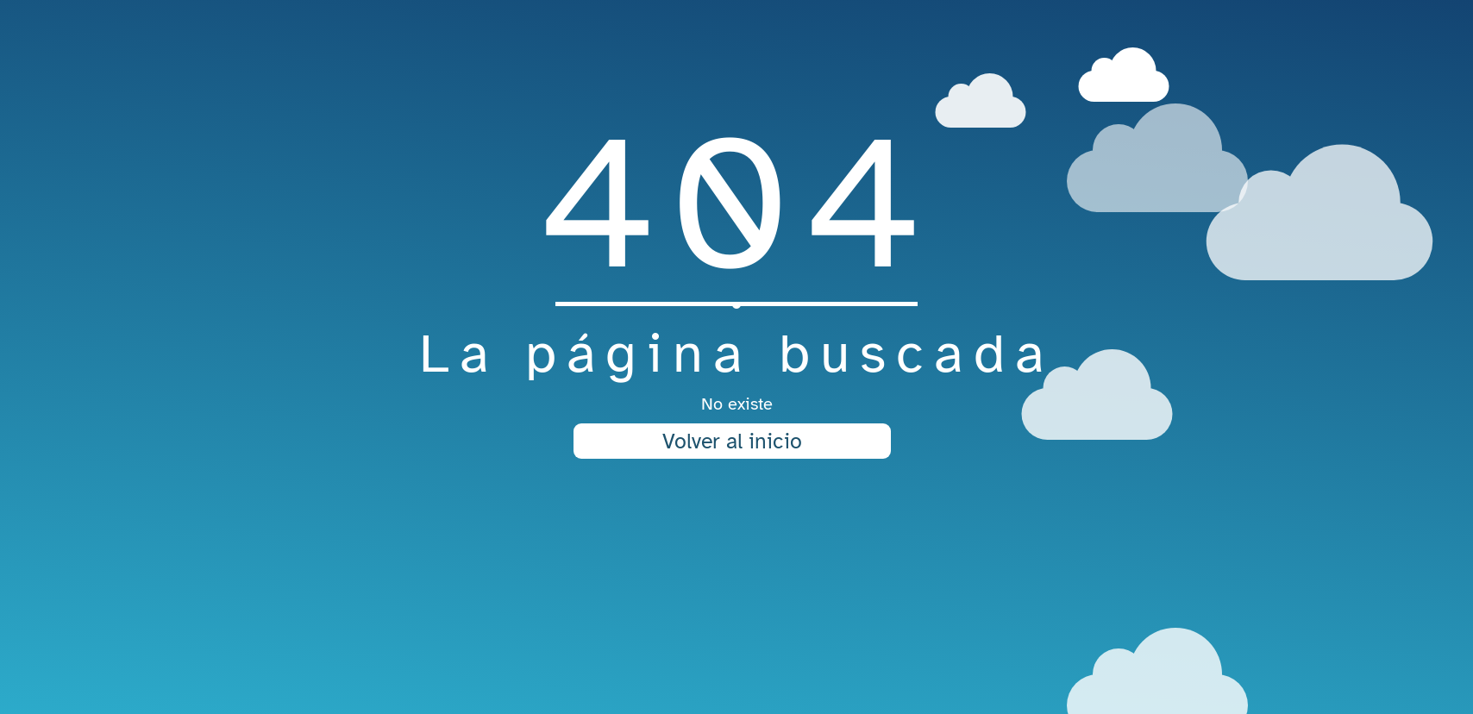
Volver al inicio (732, 441)
